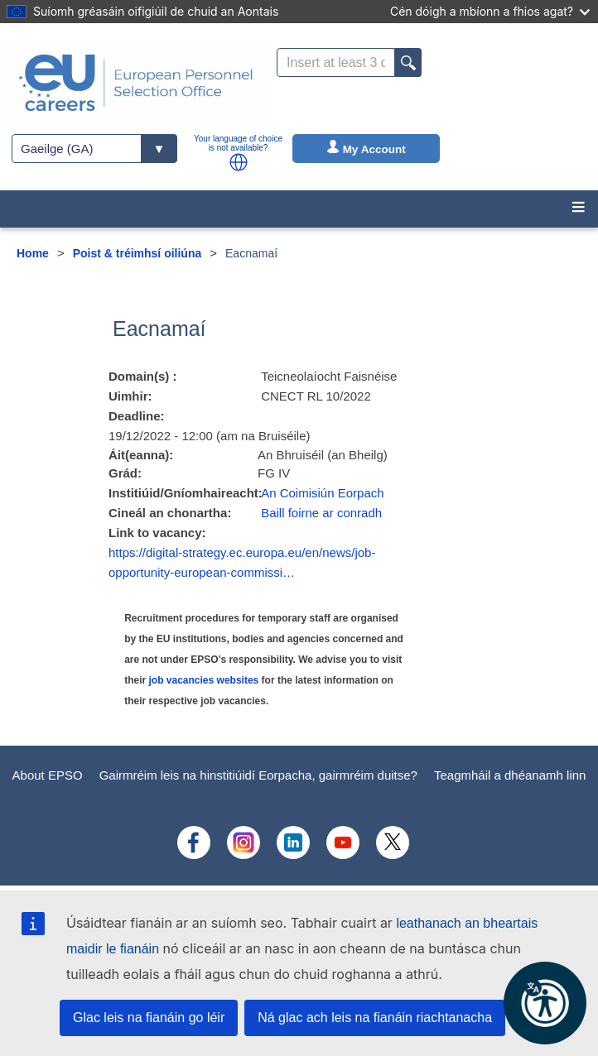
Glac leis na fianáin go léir (148, 1017)
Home (33, 253)
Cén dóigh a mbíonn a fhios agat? (490, 11)
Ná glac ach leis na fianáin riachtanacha (375, 1017)
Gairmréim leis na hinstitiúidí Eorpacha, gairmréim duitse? (258, 775)
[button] (238, 162)
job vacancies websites (204, 680)
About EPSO (47, 775)
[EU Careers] (135, 83)
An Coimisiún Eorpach (322, 493)
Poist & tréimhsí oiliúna (137, 253)
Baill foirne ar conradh (321, 513)
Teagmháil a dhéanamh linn (510, 775)
